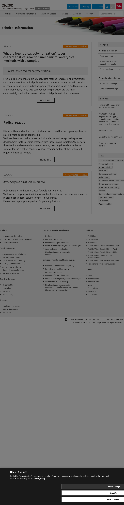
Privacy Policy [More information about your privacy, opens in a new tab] (39, 481)
